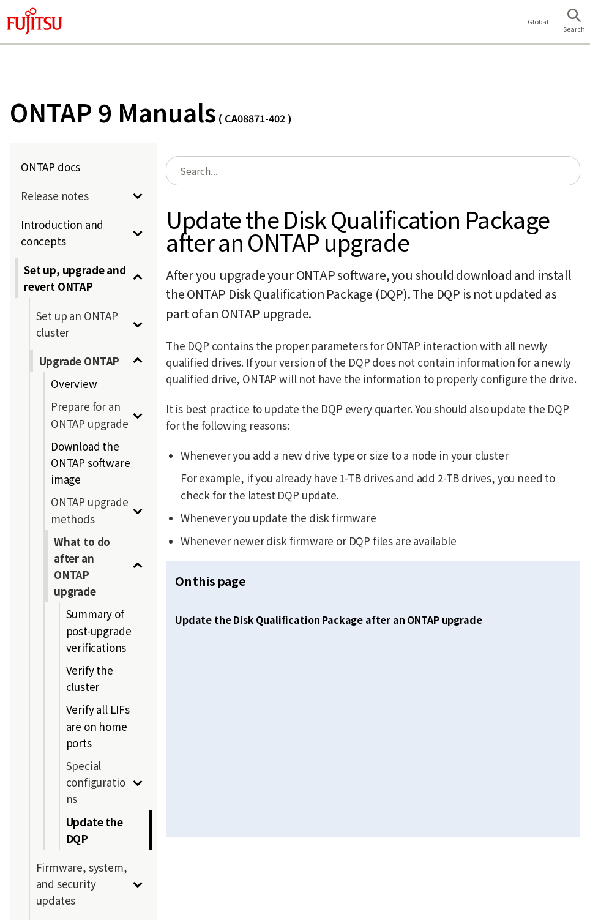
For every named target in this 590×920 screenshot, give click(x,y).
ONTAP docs (50, 166)
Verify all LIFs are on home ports (98, 725)
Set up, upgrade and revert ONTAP (75, 278)
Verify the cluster (89, 678)
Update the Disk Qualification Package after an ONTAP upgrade (328, 619)
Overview (74, 383)
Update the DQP (94, 830)
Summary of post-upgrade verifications (99, 630)
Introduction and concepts (62, 233)
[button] (574, 22)
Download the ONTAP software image (90, 462)
